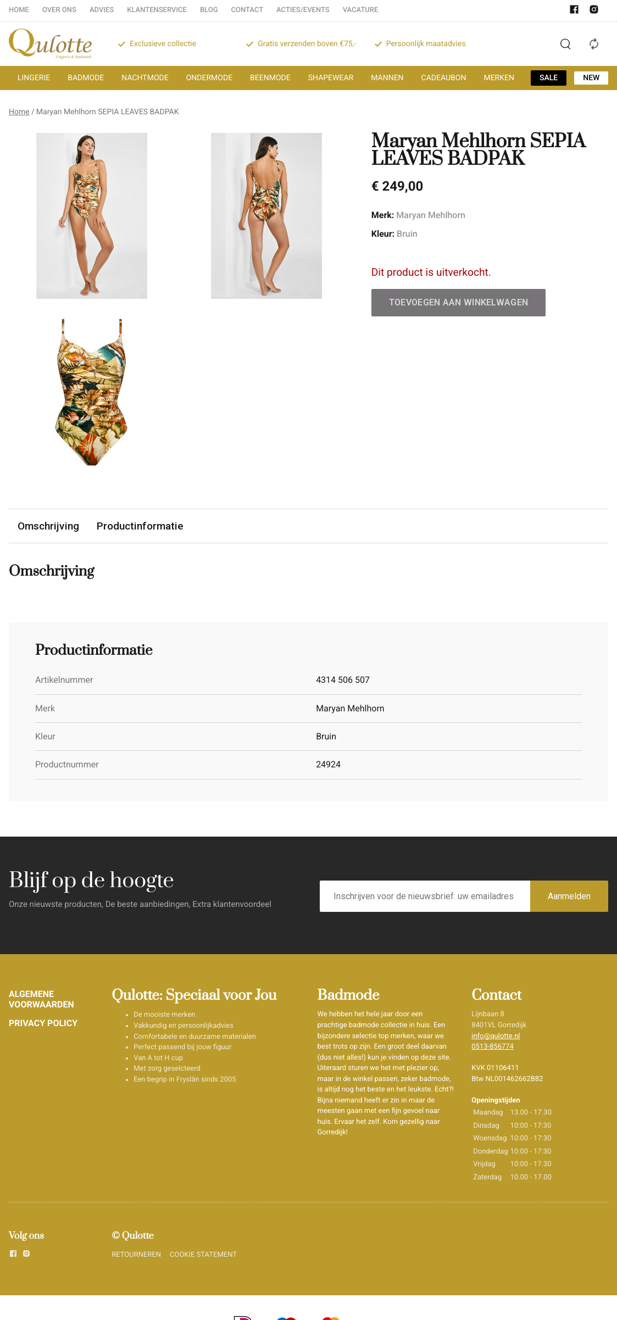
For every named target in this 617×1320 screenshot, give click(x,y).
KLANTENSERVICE (157, 10)
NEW (591, 78)
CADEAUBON (443, 78)
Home (19, 112)
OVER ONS (59, 10)
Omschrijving (48, 526)
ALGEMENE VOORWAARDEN (41, 999)
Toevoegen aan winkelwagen (459, 302)
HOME (19, 10)
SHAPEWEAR (330, 78)
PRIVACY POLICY (43, 1023)
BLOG (209, 10)
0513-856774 (492, 1047)
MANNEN (387, 78)
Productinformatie (140, 526)
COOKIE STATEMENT (203, 1255)
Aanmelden (569, 896)
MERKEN (498, 78)
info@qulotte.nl (495, 1036)
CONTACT (247, 10)
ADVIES (102, 10)
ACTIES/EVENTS (303, 10)
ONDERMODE (209, 78)
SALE (549, 78)
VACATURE (361, 10)
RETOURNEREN (136, 1255)
